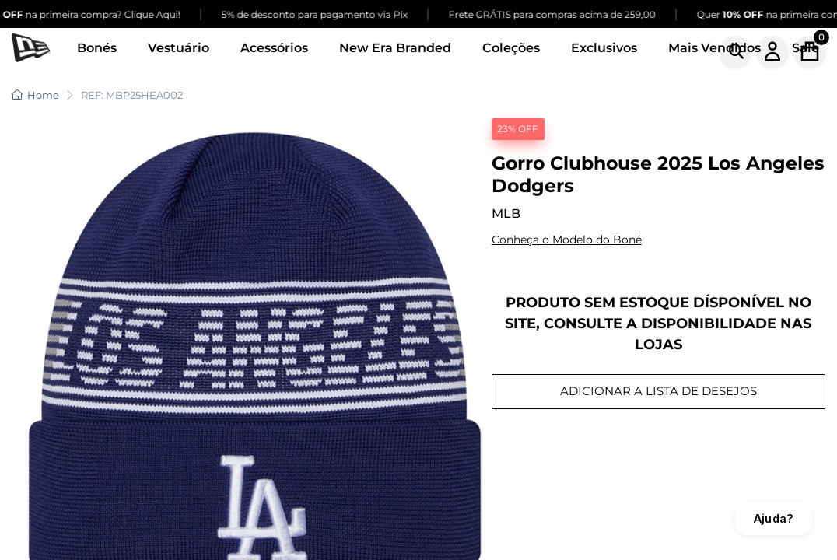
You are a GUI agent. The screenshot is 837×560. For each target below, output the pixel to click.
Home (35, 95)
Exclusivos (604, 47)
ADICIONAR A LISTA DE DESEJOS (658, 390)
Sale (805, 47)
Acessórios (274, 47)
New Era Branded (395, 47)
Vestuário (178, 47)
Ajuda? (773, 518)
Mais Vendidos (714, 47)
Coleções (511, 47)
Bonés (97, 47)
